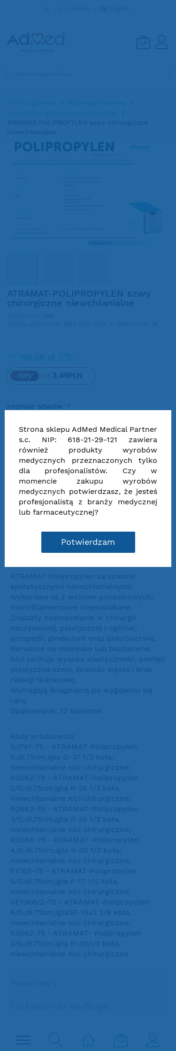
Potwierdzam (88, 542)
